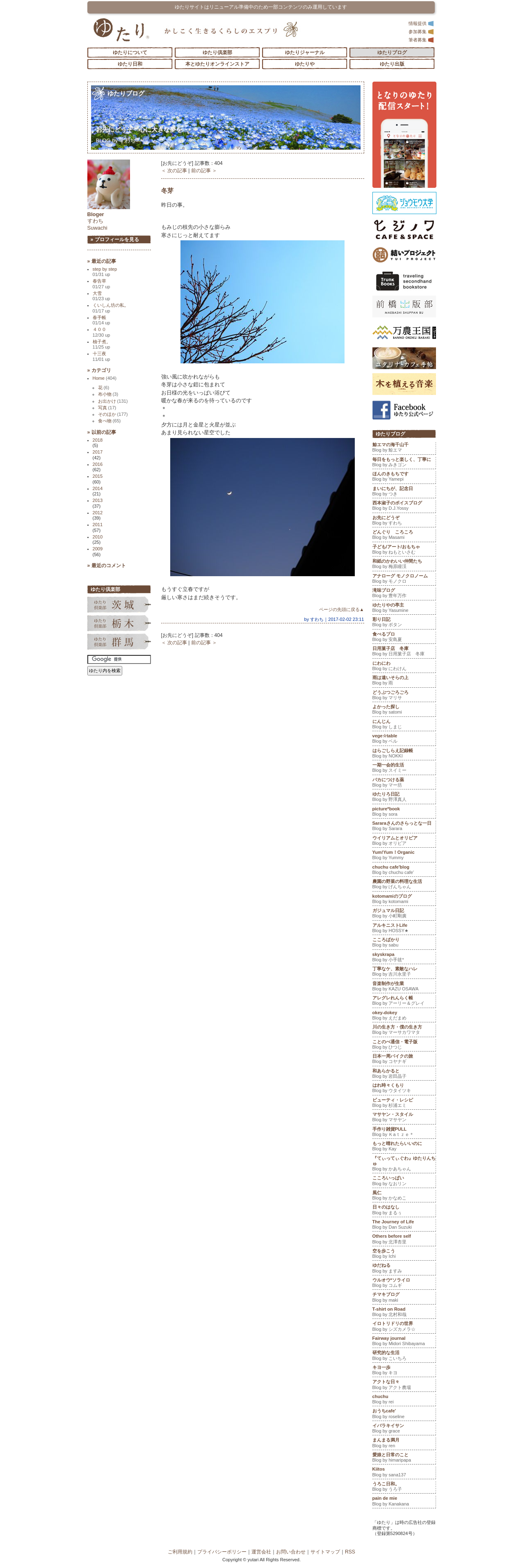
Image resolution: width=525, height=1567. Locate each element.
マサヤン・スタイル (404, 1118)
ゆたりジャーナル (304, 52)
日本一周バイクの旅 (404, 1060)
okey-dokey (404, 1016)
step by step (105, 272)
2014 (98, 488)
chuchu (404, 1400)
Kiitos (404, 1473)
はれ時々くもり (404, 1089)
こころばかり (404, 943)
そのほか (113, 414)
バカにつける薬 (404, 783)
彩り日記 (404, 623)
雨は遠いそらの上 (404, 681)
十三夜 (101, 356)
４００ (101, 332)
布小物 (108, 394)
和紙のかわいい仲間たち (404, 565)
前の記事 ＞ (204, 170)
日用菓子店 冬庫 (404, 652)
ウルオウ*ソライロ (404, 1283)
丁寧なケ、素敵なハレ (404, 972)
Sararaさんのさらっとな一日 (404, 827)
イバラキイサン (404, 1429)
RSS (350, 1552)
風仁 (404, 1196)
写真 (107, 407)
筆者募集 (421, 39)
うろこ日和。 (404, 1487)
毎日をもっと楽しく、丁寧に (404, 463)
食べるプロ (404, 638)
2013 (98, 500)
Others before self (404, 1240)
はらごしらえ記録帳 (404, 754)
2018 (98, 440)
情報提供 (421, 23)
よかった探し (404, 710)
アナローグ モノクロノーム (404, 579)
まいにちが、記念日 (404, 492)
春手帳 (101, 320)
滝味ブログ (404, 594)
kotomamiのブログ (404, 900)
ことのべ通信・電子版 (404, 1045)
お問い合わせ (291, 1552)
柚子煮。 (102, 344)
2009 (98, 548)
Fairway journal (404, 1342)
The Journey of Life (404, 1225)
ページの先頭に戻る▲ (341, 609)
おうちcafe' (404, 1414)
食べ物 (109, 420)
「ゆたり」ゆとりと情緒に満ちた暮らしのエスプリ (121, 29)
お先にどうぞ (142, 129)
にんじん (404, 725)
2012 (98, 512)
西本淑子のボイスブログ (404, 506)
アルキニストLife (404, 929)
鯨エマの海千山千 (404, 448)
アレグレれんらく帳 (404, 1001)
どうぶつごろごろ (404, 696)
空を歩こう (404, 1254)
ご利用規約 (180, 1552)
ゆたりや (305, 64)
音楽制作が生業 (404, 987)
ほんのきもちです (404, 477)
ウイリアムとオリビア (404, 841)
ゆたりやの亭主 (404, 608)
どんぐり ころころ (404, 535)
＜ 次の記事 (174, 170)
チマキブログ (404, 1298)
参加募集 (421, 31)
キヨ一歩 (404, 1371)
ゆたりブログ (392, 52)
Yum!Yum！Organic (404, 856)
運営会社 (261, 1552)
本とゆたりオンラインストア (217, 64)
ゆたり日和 (130, 64)
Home (104, 378)
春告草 (101, 283)
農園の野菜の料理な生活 (404, 885)
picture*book (404, 812)
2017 (98, 451)
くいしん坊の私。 (111, 308)
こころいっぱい (404, 1181)
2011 (98, 524)
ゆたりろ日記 (404, 797)
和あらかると (404, 1074)
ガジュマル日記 (404, 914)
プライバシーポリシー (222, 1552)
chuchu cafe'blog (404, 870)
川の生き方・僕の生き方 (404, 1030)
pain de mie (404, 1502)
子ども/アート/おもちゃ (404, 550)
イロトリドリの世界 (404, 1327)
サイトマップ (325, 1552)
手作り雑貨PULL (404, 1133)
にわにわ (404, 667)
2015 (98, 476)
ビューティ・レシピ (404, 1103)
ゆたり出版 (392, 64)
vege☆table (404, 739)
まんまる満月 (404, 1443)
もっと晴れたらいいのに (404, 1147)
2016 (98, 464)
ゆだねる (404, 1269)
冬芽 (167, 190)
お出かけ (113, 401)
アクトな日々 (404, 1385)
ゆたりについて (130, 52)
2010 (98, 536)
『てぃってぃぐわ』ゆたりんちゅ (404, 1164)
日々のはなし (404, 1210)
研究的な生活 (404, 1356)
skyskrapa (404, 958)
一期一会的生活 (404, 768)
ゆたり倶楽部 (217, 52)
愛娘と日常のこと (404, 1458)
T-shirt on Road (404, 1313)
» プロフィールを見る (115, 239)
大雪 (101, 296)
